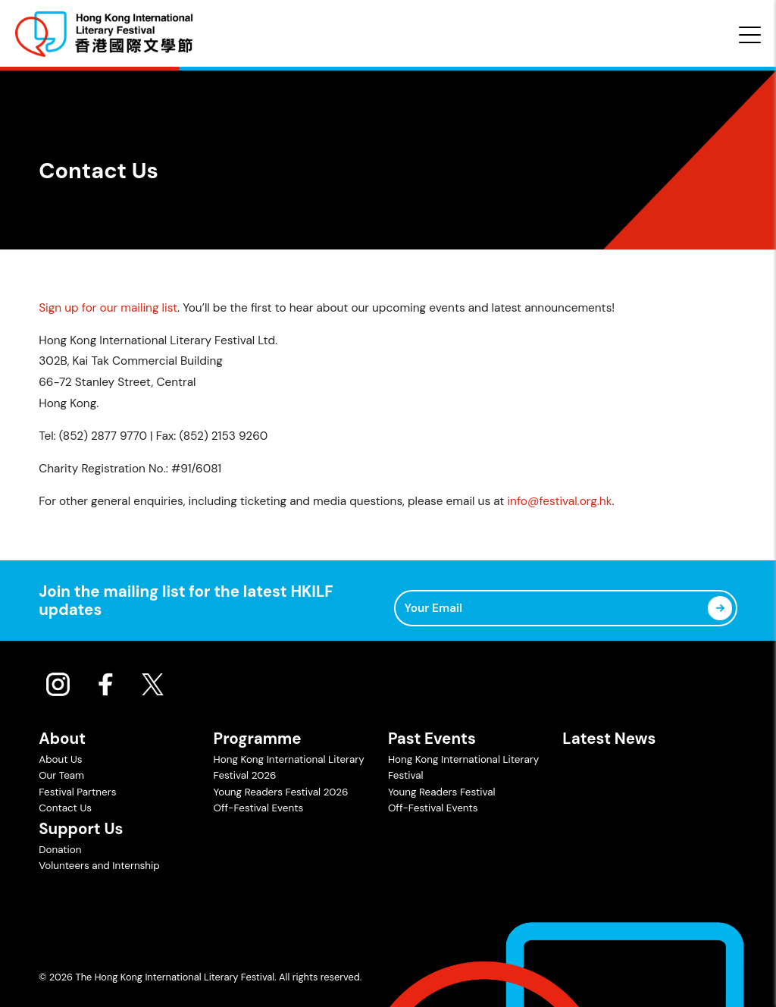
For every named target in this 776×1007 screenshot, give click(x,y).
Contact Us (65, 808)
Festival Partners (77, 792)
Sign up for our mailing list (108, 307)
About (62, 738)
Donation (60, 849)
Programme (258, 738)
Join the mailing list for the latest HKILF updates (186, 601)
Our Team (61, 775)
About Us (60, 759)
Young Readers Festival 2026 (281, 792)
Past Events (432, 738)
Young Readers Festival (441, 792)
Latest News (609, 738)
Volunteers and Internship (99, 865)
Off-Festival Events (259, 808)
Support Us (81, 829)
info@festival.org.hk (559, 501)
